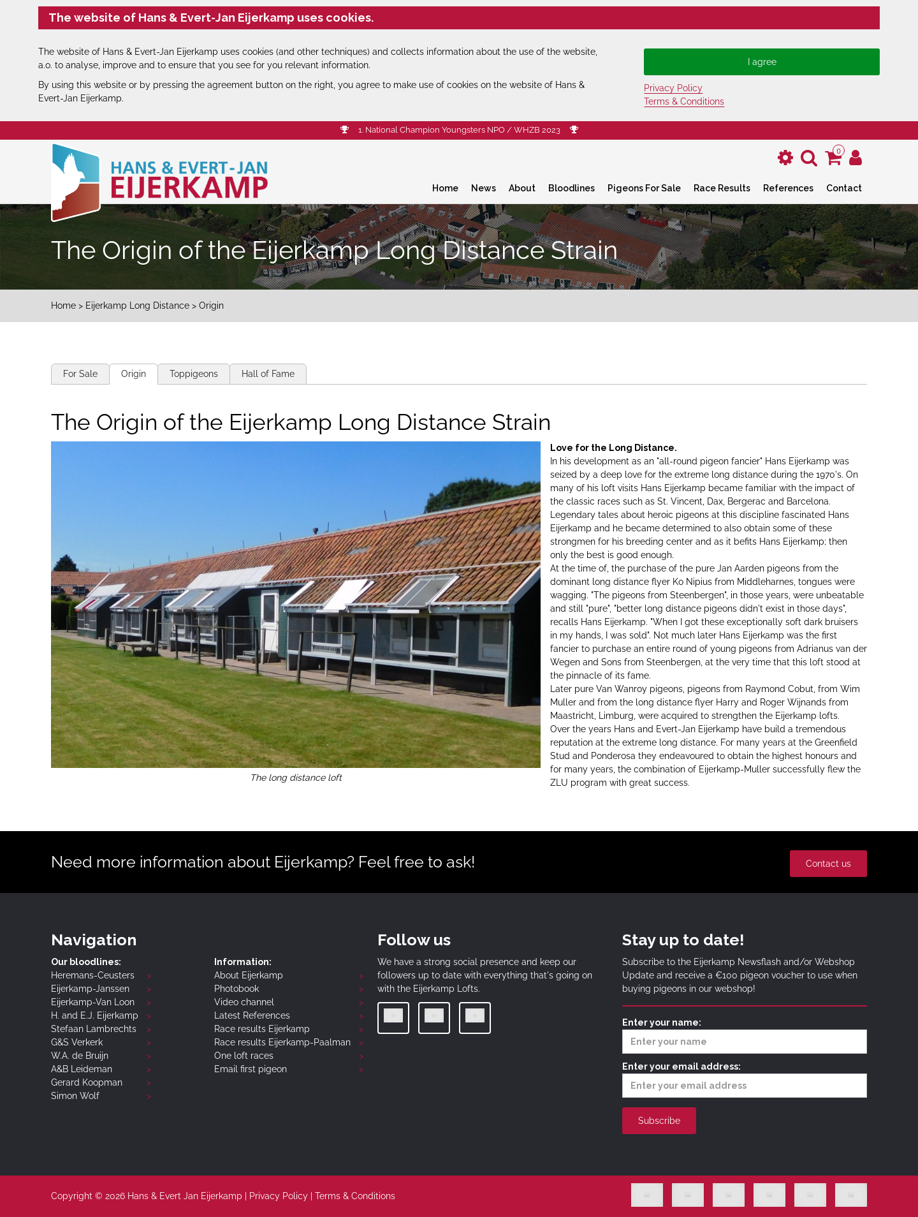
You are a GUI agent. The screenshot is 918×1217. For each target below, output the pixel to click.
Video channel (244, 1002)
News (483, 188)
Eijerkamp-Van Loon (93, 1002)
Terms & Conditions (684, 101)
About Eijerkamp (248, 975)
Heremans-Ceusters (93, 975)
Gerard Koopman (86, 1082)
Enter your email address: (744, 1079)
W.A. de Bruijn (79, 1056)
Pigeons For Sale (644, 188)
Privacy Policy (673, 88)
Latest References (252, 1015)
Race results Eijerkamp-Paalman (282, 1042)
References (788, 188)
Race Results (722, 188)
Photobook (236, 989)
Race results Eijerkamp (262, 1029)
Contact (844, 188)
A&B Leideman (81, 1069)
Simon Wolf (75, 1096)
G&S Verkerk (77, 1042)
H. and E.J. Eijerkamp (94, 1015)
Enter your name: (744, 1035)
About (522, 188)
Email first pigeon (250, 1069)
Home (445, 188)
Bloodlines (571, 188)
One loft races (243, 1056)
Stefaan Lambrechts (93, 1029)
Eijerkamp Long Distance (137, 305)
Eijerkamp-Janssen (90, 989)
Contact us (828, 864)
